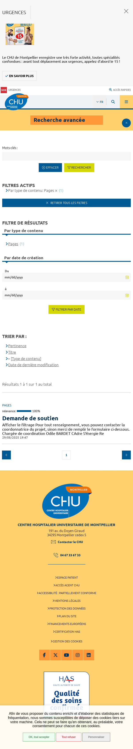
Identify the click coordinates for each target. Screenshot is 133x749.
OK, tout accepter (39, 737)
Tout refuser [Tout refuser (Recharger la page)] (69, 737)
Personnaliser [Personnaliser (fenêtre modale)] (96, 737)
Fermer (126, 11)
